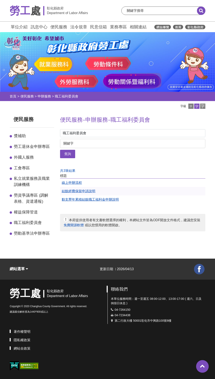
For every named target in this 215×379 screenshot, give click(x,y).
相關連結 (138, 27)
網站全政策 (22, 348)
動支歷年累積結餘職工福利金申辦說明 (90, 199)
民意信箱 (98, 27)
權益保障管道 (26, 212)
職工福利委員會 (66, 96)
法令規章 (78, 27)
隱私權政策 (22, 340)
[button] (191, 106)
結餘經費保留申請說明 (78, 191)
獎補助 (20, 136)
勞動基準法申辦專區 (32, 233)
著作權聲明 (22, 331)
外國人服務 (24, 157)
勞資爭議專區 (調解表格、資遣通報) (31, 198)
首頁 (13, 96)
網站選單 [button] (19, 269)
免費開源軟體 (74, 225)
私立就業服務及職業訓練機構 (32, 181)
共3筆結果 (67, 170)
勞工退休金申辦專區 (32, 146)
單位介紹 (19, 27)
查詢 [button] (67, 154)
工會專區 (22, 168)
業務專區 (118, 27)
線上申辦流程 (72, 182)
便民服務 (58, 27)
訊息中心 (39, 27)
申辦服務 (44, 96)
